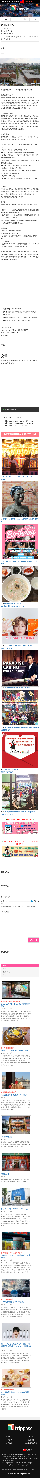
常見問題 (31, 1440)
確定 (31, 940)
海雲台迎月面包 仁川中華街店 (14, 1095)
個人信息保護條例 (31, 1443)
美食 (4, 965)
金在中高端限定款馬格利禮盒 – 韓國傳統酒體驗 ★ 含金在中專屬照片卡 (16, 1346)
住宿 (4, 975)
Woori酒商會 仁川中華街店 (12, 1302)
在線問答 (31, 1436)
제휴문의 (9, 1440)
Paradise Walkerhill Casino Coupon (17, 688)
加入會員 (12, 1)
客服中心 (5, 1)
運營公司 (9, 1436)
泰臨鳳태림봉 (7, 1137)
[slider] (32, 901)
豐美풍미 (5, 1174)
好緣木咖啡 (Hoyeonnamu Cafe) (15, 1050)
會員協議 (9, 1443)
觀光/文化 (6, 972)
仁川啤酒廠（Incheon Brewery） (15, 1209)
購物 (4, 969)
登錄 (17, 1)
